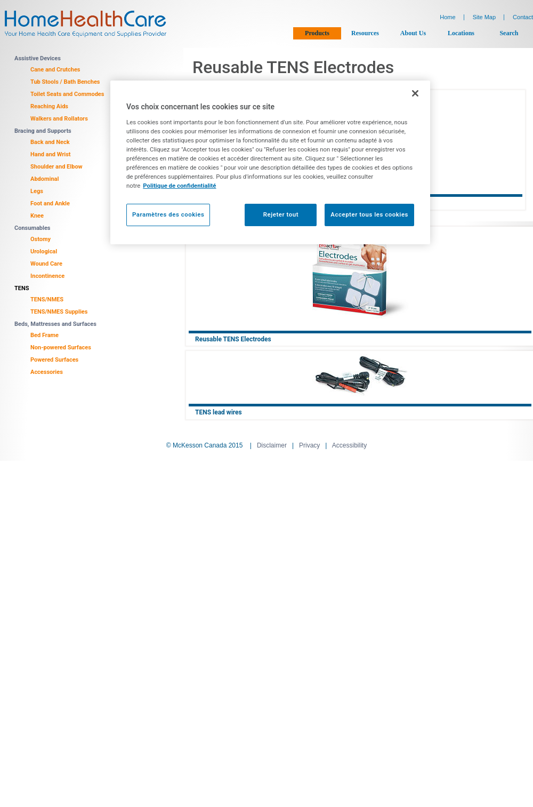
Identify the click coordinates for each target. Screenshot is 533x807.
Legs (36, 191)
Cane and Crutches (55, 69)
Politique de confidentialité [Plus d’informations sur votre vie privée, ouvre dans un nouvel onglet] (179, 185)
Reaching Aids (49, 106)
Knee (37, 215)
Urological (43, 251)
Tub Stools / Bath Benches (65, 81)
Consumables (32, 228)
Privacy (309, 445)
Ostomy (40, 239)
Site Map (484, 17)
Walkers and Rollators (59, 118)
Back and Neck (50, 142)
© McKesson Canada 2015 (204, 445)
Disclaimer (272, 445)
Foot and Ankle (50, 203)
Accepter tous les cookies (369, 214)
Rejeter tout (280, 214)
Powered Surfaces (54, 359)
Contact (523, 17)
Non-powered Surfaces (60, 347)
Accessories (46, 372)
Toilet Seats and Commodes (67, 94)
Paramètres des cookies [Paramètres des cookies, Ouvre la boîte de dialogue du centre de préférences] (168, 214)
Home (447, 17)
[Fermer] (415, 93)
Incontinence (47, 276)
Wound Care (46, 263)
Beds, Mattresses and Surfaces (55, 324)
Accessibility (349, 445)
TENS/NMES (46, 299)
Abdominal (44, 178)
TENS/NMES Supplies (58, 311)
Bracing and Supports (42, 130)
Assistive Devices (37, 58)
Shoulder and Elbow (56, 166)
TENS (21, 288)
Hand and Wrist (50, 154)
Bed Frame (44, 335)
